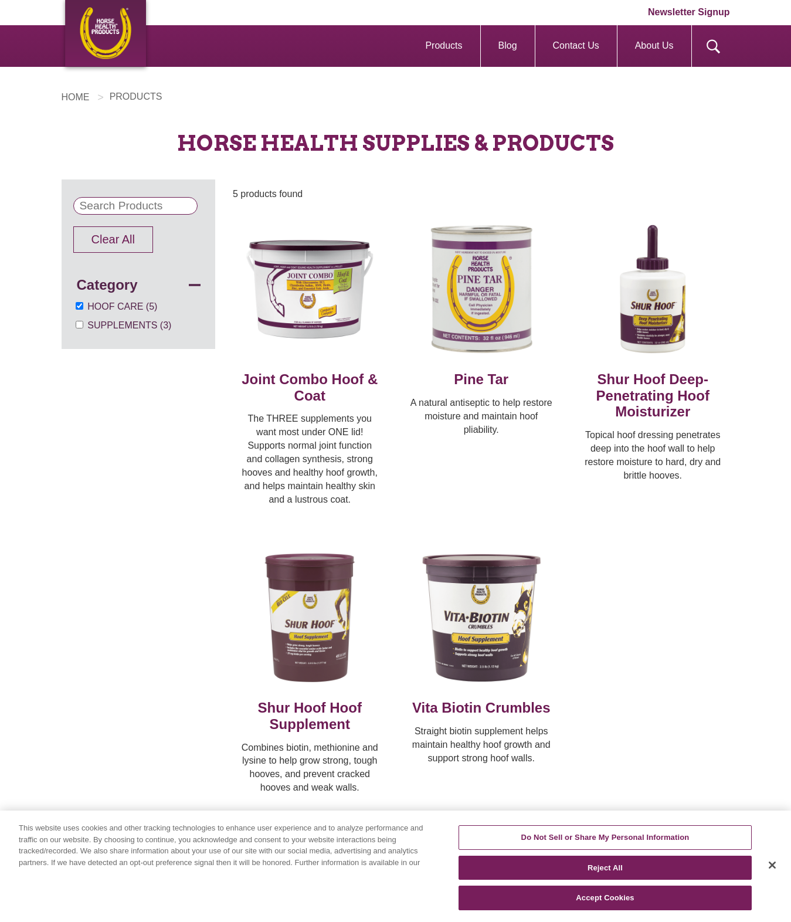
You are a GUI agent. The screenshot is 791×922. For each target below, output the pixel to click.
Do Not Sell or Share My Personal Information (605, 839)
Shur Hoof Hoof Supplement (310, 716)
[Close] (772, 867)
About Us (654, 45)
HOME (76, 97)
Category (107, 285)
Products (443, 45)
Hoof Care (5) (122, 306)
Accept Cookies (605, 900)
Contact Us (576, 45)
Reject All (605, 869)
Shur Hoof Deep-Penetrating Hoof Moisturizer (652, 395)
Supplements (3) (129, 325)
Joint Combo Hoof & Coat (310, 387)
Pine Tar (481, 379)
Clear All (113, 239)
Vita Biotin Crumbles (481, 708)
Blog (507, 45)
